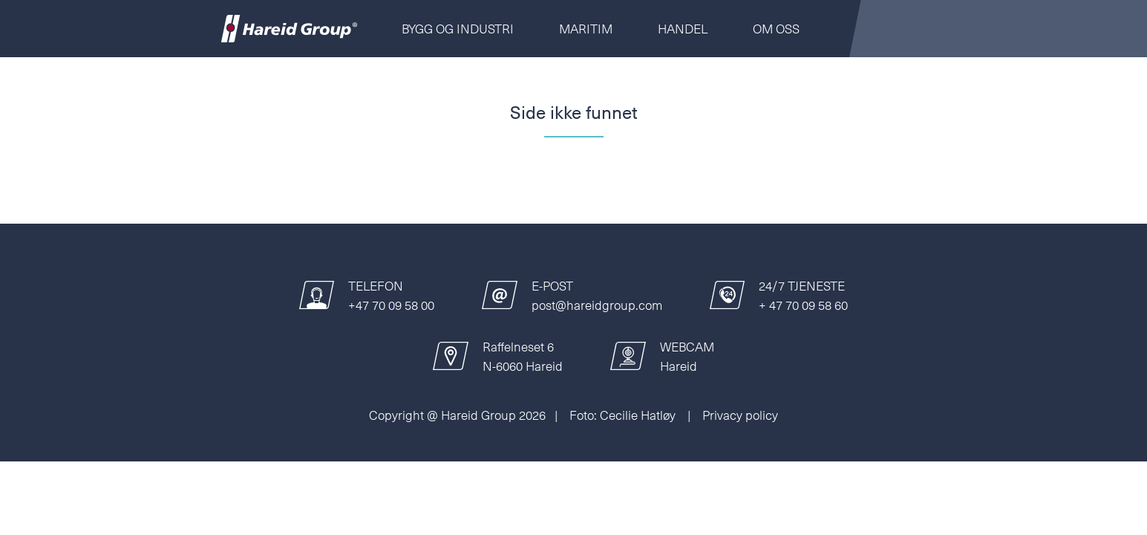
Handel (683, 28)
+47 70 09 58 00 (391, 304)
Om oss (776, 28)
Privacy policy (740, 414)
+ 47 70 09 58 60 (803, 304)
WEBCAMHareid (687, 356)
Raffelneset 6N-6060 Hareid (523, 356)
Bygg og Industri (458, 28)
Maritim (585, 28)
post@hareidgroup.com (597, 304)
